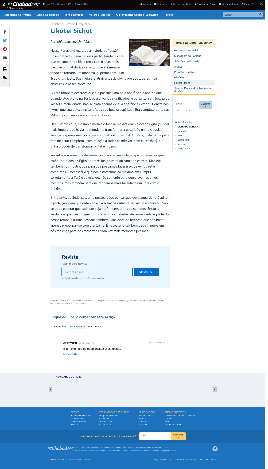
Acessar (145, 4)
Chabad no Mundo (173, 424)
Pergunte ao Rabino (181, 4)
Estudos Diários (106, 421)
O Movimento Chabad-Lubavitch (137, 15)
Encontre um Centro (205, 4)
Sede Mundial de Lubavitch (158, 448)
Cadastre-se (161, 4)
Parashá (55, 24)
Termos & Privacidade (186, 459)
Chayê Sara (184, 148)
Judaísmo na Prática (18, 15)
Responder (71, 354)
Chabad (103, 448)
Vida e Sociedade (47, 15)
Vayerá (181, 144)
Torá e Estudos (74, 15)
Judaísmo (148, 450)
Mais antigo (94, 326)
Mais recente (77, 326)
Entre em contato (208, 459)
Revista (168, 15)
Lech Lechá (183, 139)
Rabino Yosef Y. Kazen (118, 450)
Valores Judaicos (100, 15)
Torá (141, 450)
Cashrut (142, 421)
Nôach (181, 135)
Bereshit (70, 24)
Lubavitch (111, 448)
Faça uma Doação (229, 4)
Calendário (104, 418)
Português (248, 4)
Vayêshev (84, 24)
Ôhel (167, 421)
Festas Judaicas (146, 415)
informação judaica (162, 450)
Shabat (142, 418)
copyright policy (79, 303)
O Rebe (168, 418)
